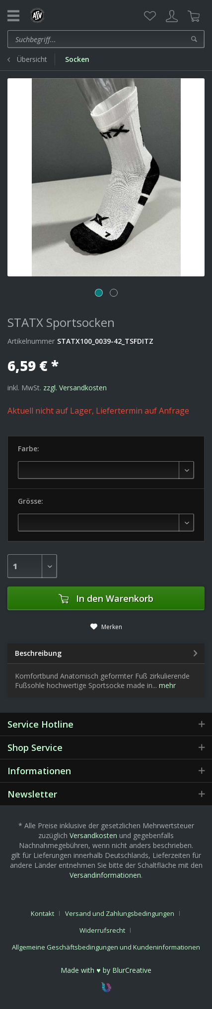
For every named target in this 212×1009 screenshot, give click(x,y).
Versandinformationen (105, 875)
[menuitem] (150, 16)
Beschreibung (38, 653)
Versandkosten (93, 835)
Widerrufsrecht (102, 930)
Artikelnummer (31, 341)
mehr (166, 685)
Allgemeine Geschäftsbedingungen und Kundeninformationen (106, 947)
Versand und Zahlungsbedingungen (119, 913)
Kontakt (42, 913)
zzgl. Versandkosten (75, 387)
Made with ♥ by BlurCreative (106, 970)
